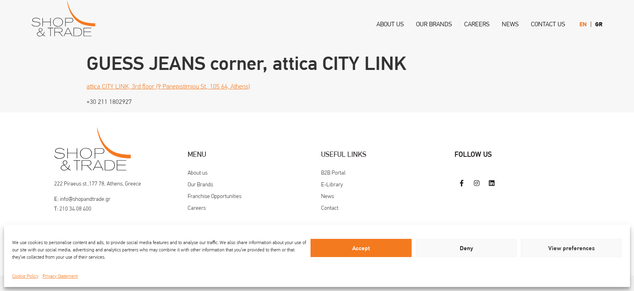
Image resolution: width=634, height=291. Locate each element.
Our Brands (434, 24)
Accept (361, 248)
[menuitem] (583, 24)
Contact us (548, 24)
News (510, 24)
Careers (477, 24)
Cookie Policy (25, 276)
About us (390, 24)
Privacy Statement (60, 276)
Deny (466, 248)
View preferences (571, 248)
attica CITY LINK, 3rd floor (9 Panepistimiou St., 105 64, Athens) (168, 86)
